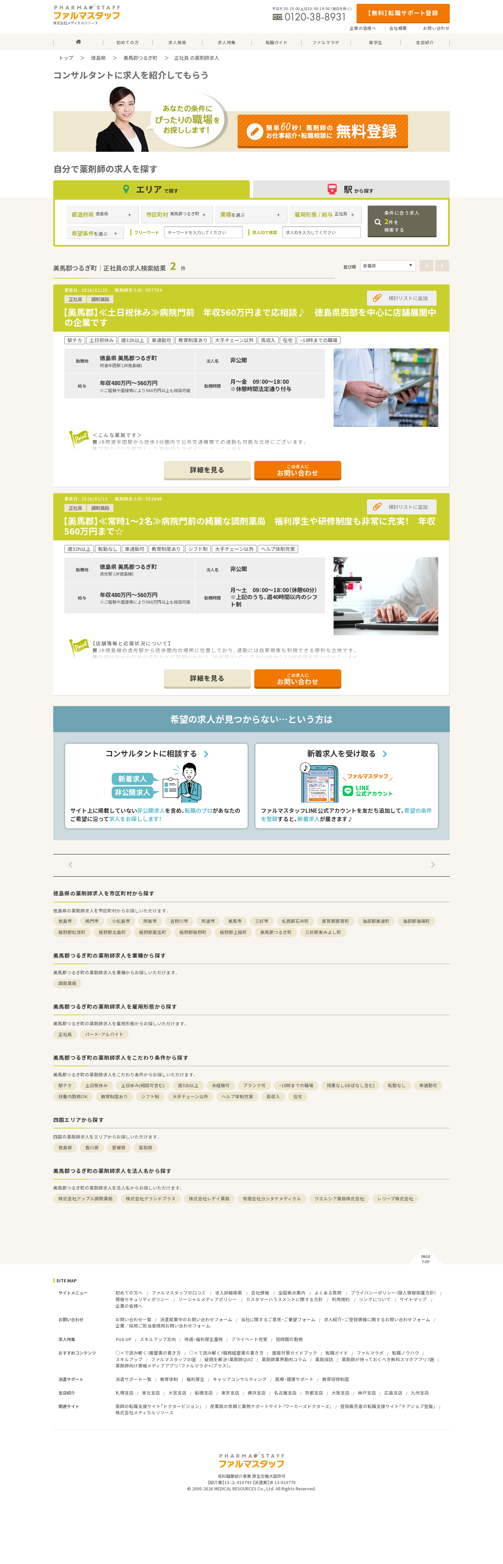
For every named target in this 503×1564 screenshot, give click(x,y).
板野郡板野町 (193, 932)
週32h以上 (188, 1085)
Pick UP (123, 1339)
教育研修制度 (335, 1379)
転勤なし (397, 1085)
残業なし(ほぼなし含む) (351, 1085)
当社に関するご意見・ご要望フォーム (278, 1319)
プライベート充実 (249, 1339)
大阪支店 (341, 1392)
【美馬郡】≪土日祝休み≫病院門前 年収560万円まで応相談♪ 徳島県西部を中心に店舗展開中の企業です (249, 317)
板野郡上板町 (233, 932)
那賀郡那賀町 (335, 921)
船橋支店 (204, 1392)
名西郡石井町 (295, 921)
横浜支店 (257, 1392)
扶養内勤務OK (73, 1096)
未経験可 (221, 1085)
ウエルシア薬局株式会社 (339, 1198)
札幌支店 (124, 1392)
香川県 (92, 1147)
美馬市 (235, 921)
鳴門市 (92, 921)
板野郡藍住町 (152, 932)
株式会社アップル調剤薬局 (85, 1198)
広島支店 (393, 1392)
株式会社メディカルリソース (144, 1412)
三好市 (262, 921)
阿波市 (208, 921)
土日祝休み (96, 1085)
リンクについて (375, 1299)
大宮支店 (177, 1392)
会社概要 (398, 28)
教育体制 (169, 1379)
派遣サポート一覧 (133, 1379)
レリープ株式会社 (395, 1198)
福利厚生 (195, 1379)
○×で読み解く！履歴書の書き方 (148, 1352)
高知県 (145, 1147)
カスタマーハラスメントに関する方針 (284, 1299)
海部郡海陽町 (416, 921)
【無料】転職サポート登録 (403, 12)
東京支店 (230, 1392)
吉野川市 (179, 921)
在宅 (297, 1096)
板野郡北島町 (112, 932)
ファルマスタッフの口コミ (179, 1292)
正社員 (65, 1034)
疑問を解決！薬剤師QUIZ (229, 1359)
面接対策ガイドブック (294, 1352)
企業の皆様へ (363, 28)
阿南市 (150, 921)
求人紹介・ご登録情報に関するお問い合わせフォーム (377, 1319)
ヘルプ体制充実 (237, 1096)
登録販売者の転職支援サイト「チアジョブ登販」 (388, 1406)
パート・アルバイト (104, 1034)
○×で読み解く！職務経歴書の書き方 (226, 1352)
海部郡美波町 (376, 921)
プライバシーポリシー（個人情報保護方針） (393, 1292)
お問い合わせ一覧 (133, 1319)
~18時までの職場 (296, 1085)
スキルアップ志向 (158, 1339)
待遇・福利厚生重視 (203, 1339)
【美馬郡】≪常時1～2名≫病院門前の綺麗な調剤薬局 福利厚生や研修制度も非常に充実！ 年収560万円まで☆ (249, 525)
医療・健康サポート (294, 1379)
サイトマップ (413, 1299)
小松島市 (121, 921)
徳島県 (98, 57)
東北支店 (151, 1392)
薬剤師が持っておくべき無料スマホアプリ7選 (388, 1359)
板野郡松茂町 (72, 932)
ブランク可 (254, 1085)
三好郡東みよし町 (323, 932)
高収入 (273, 1096)
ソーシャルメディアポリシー (207, 1299)
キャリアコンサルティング (240, 1379)
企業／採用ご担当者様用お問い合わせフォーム (162, 1325)
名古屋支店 (285, 1392)
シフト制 (150, 1096)
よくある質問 (328, 1292)
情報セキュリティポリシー (142, 1299)
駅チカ (65, 1085)
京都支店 (314, 1392)
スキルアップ (129, 1359)
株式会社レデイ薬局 (209, 1198)
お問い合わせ (436, 28)
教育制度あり (114, 1096)
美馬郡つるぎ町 (140, 57)
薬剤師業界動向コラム (284, 1359)
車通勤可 (428, 1085)
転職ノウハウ (405, 1352)
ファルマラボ (370, 1352)
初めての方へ (129, 1292)
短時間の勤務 (289, 1339)
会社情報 (260, 1292)
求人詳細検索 (228, 1292)
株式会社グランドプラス (151, 1198)
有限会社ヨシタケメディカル (272, 1198)
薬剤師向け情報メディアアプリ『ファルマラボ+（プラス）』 (173, 1365)
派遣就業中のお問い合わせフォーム (196, 1319)
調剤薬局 (67, 983)
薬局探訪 (324, 1359)
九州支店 (420, 1392)
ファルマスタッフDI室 (173, 1359)
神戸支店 (367, 1392)
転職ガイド (337, 1352)
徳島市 (65, 921)
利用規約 (341, 1299)
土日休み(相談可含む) (143, 1085)
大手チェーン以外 (190, 1096)
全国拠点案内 (291, 1292)
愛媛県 (119, 1147)
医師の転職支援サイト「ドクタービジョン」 (158, 1406)
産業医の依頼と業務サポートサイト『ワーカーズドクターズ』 (271, 1406)
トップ (66, 57)
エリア (151, 189)
